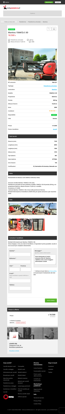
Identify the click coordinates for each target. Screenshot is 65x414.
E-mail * (11, 273)
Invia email (51, 300)
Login (58, 2)
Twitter (50, 372)
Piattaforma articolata (50, 86)
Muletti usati (21, 369)
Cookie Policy (37, 404)
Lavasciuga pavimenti (24, 386)
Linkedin (50, 369)
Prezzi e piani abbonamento (38, 375)
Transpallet (21, 366)
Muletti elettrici (22, 372)
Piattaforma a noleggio (9, 386)
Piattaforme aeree (8, 383)
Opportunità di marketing (38, 390)
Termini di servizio (39, 398)
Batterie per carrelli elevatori (23, 382)
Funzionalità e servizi (39, 371)
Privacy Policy (37, 401)
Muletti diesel (22, 375)
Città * (11, 266)
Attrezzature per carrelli (10, 372)
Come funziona (38, 368)
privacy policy (53, 271)
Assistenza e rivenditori (9, 389)
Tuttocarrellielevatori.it (17, 7)
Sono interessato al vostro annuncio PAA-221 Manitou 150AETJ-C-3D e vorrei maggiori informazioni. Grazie (45, 259)
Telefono (11, 285)
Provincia (23, 266)
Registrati (49, 2)
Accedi (55, 129)
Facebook (51, 366)
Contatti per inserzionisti (37, 379)
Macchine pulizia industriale (8, 379)
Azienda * (12, 251)
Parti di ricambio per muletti (23, 390)
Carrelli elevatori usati (9, 366)
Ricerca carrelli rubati (24, 394)
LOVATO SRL (13, 344)
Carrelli (5, 392)
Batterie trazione (22, 378)
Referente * (12, 258)
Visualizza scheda (14, 351)
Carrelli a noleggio (8, 369)
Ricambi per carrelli (8, 375)
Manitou (54, 89)
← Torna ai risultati (9, 21)
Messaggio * (38, 251)
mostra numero (20, 322)
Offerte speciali (22, 396)
